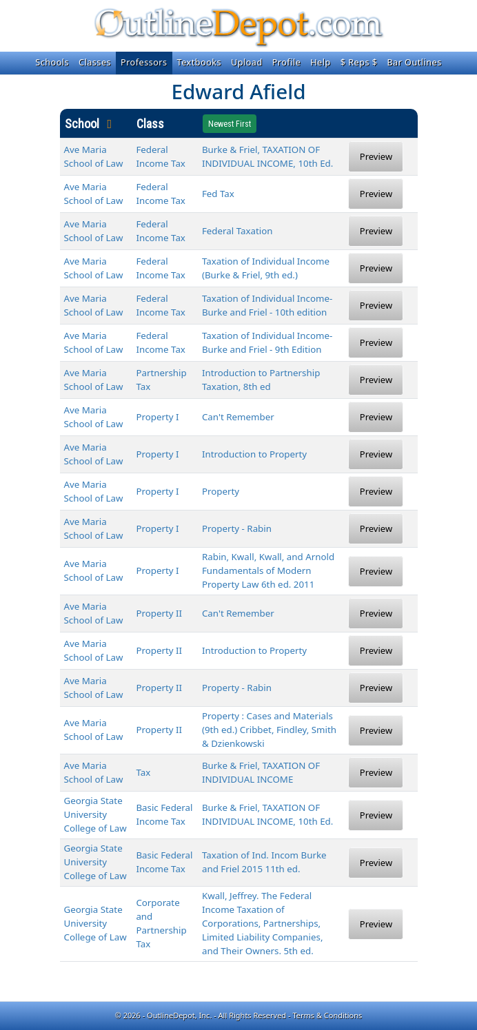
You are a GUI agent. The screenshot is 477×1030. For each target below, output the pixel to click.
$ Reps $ (359, 62)
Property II (159, 613)
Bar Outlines (414, 62)
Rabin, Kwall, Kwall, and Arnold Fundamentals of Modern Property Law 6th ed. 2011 (268, 570)
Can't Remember (238, 417)
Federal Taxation (237, 231)
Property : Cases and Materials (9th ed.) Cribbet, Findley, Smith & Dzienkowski (269, 730)
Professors (144, 62)
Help (320, 62)
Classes (95, 62)
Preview (376, 156)
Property (220, 491)
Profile (286, 62)
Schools (52, 62)
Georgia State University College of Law (95, 814)
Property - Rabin (237, 528)
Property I (157, 417)
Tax (143, 772)
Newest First (229, 124)
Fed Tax (218, 193)
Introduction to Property (254, 454)
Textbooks (199, 62)
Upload (247, 62)
